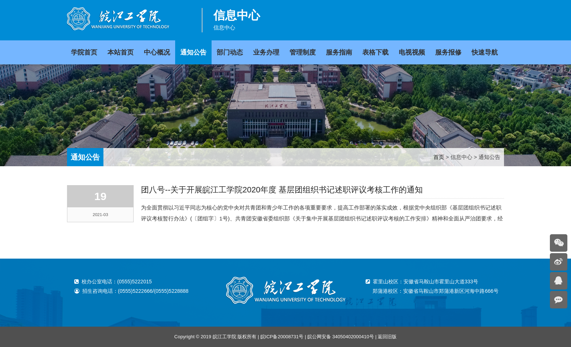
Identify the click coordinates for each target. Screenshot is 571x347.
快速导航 (485, 52)
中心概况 (157, 52)
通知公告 (193, 52)
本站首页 (120, 52)
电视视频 (412, 52)
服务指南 (339, 52)
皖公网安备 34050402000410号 (340, 336)
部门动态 (230, 52)
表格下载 (375, 52)
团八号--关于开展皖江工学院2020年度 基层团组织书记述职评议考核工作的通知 (282, 189)
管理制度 (303, 52)
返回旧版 (387, 336)
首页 (438, 157)
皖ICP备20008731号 (282, 336)
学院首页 (84, 52)
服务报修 (448, 52)
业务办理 (266, 52)
